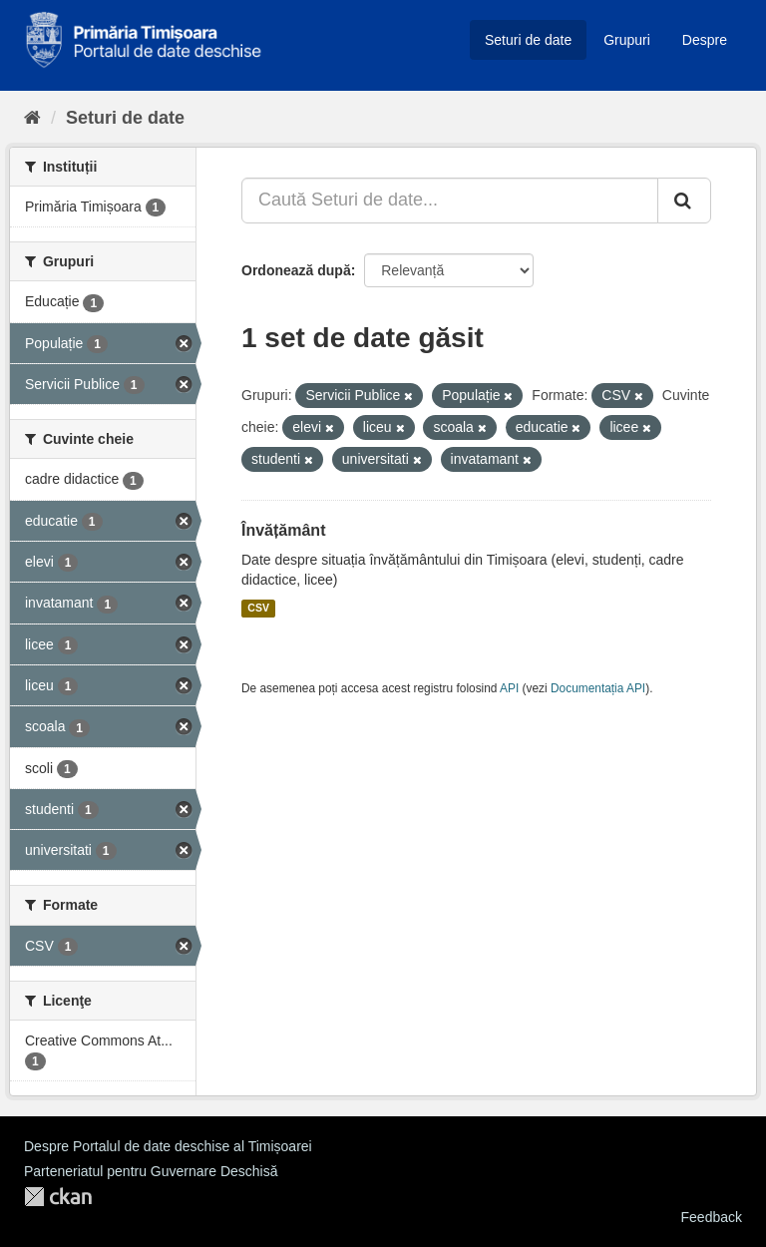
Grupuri (626, 40)
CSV (258, 609)
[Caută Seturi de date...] (449, 200)
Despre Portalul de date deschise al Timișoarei (168, 1146)
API (509, 688)
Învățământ (283, 530)
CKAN (58, 1196)
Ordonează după (296, 270)
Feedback (711, 1217)
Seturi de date (528, 40)
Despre (704, 40)
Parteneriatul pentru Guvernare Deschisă (150, 1171)
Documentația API (598, 688)
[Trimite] (684, 200)
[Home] (32, 118)
